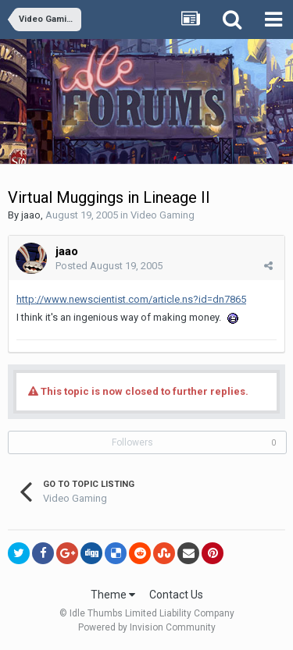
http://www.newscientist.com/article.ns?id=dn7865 (131, 299)
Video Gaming (162, 215)
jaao (31, 215)
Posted (109, 266)
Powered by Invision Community (147, 627)
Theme (113, 594)
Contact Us (176, 594)
